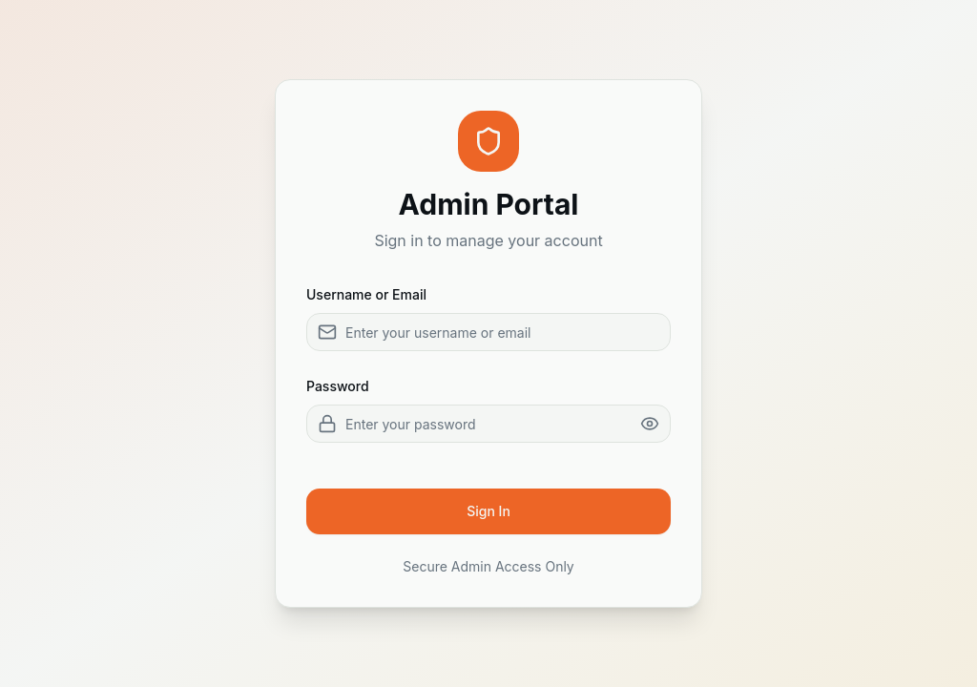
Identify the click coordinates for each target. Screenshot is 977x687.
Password (337, 386)
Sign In (488, 511)
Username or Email (366, 294)
